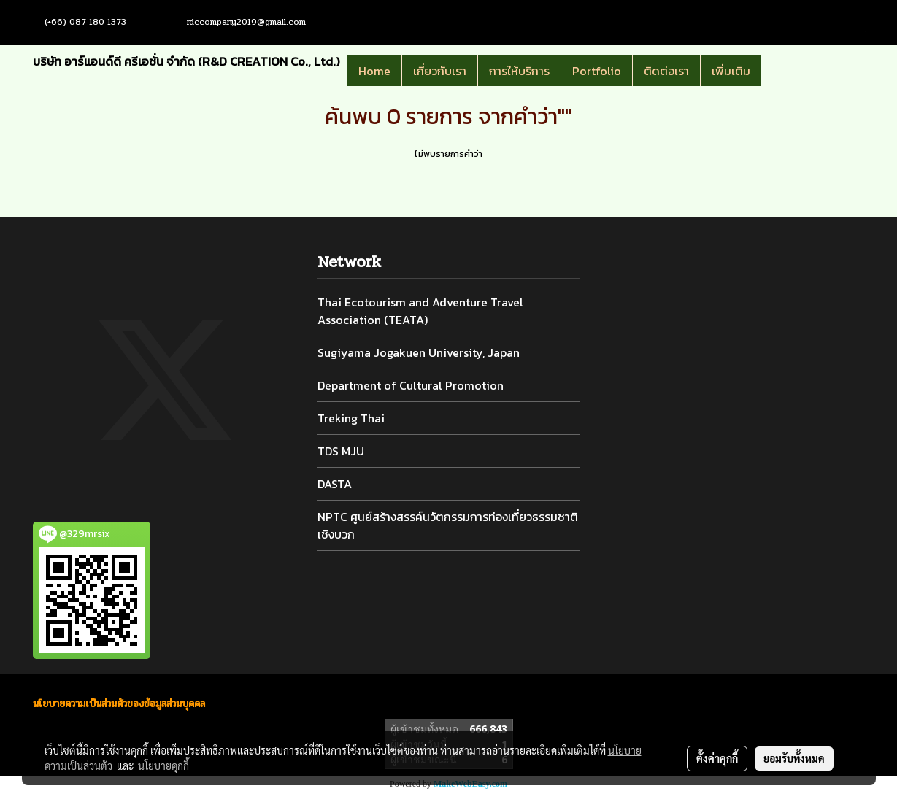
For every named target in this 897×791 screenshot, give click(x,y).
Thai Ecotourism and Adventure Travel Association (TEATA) (420, 310)
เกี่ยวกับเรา (439, 71)
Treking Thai (351, 418)
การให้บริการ (519, 71)
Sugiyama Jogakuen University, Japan (418, 352)
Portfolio (596, 71)
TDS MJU (340, 451)
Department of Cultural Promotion (410, 385)
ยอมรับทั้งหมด (794, 758)
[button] (783, 71)
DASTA (334, 484)
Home (374, 71)
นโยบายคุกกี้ (163, 765)
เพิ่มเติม (731, 71)
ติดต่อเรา (666, 71)
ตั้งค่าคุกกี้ (717, 758)
